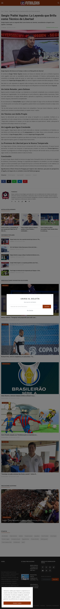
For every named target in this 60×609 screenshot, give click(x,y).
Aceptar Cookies (17, 603)
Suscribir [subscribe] (46, 306)
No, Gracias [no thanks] (30, 310)
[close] (51, 295)
